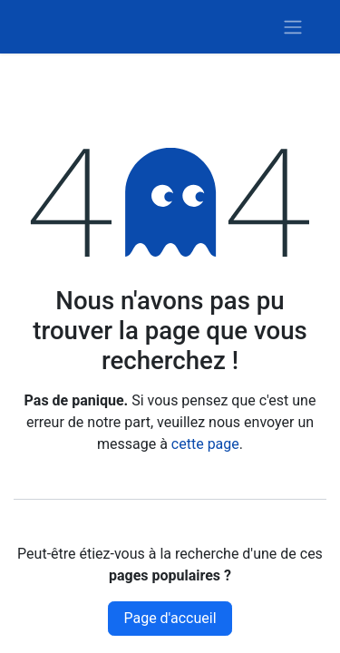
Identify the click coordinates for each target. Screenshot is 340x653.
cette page (205, 444)
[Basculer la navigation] (293, 26)
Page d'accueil (169, 618)
